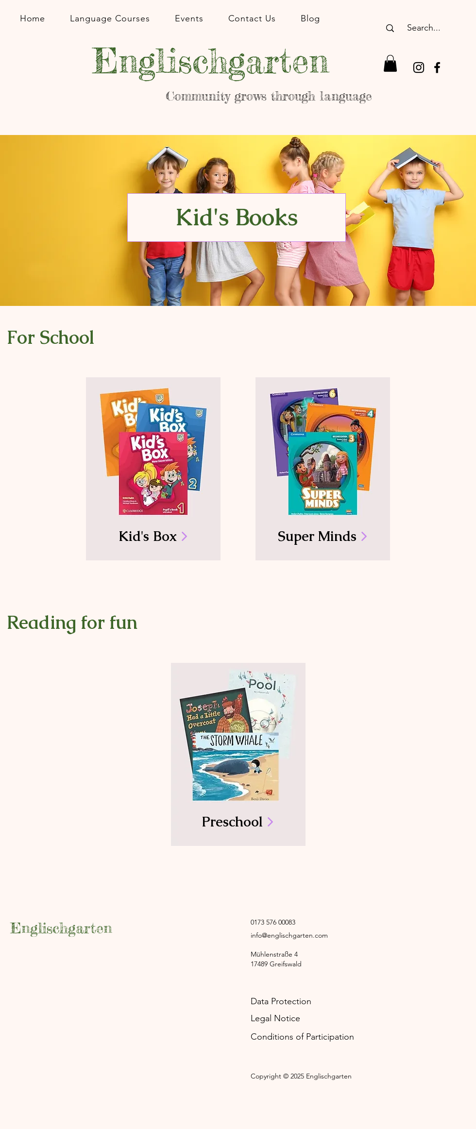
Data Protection (281, 1001)
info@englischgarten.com (289, 935)
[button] (390, 63)
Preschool (237, 821)
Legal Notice (275, 1018)
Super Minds (322, 536)
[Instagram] (418, 67)
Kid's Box (153, 536)
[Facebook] (437, 67)
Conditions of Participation (302, 1036)
